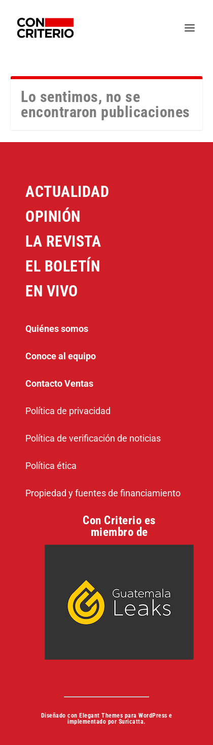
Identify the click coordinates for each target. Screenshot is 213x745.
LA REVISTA (63, 241)
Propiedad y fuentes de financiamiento (103, 493)
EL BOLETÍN (62, 266)
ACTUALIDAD (67, 191)
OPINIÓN (53, 216)
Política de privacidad (68, 410)
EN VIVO (51, 291)
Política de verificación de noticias (93, 438)
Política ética (51, 465)
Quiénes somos (56, 328)
